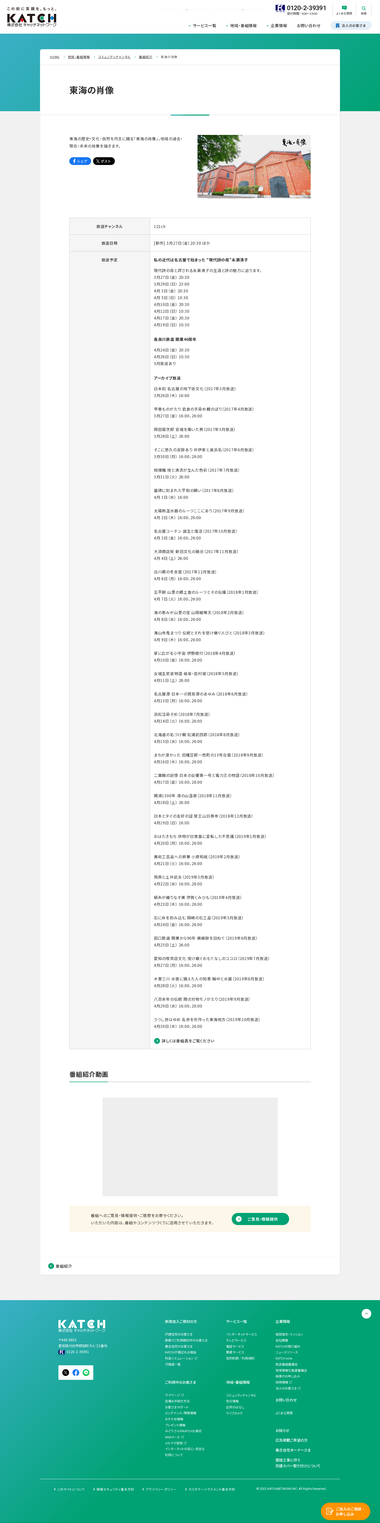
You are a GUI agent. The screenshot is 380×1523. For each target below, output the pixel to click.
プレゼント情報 (175, 1425)
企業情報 (279, 25)
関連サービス (235, 1352)
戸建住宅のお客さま (179, 1334)
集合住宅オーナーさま (293, 1450)
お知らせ (282, 1430)
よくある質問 (284, 1413)
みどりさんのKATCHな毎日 (183, 1431)
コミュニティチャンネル (241, 1395)
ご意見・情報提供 (263, 1219)
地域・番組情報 (243, 25)
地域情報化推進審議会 (291, 1370)
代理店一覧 (173, 1364)
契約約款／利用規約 (240, 1358)
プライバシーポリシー (161, 1489)
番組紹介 (64, 1266)
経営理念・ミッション (289, 1334)
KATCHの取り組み (288, 1346)
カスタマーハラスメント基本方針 (212, 1489)
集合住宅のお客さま (179, 1346)
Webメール (172, 1437)
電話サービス (235, 1346)
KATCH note (284, 1358)
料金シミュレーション (179, 1358)
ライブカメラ (234, 1413)
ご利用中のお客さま (180, 1382)
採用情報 (282, 1382)
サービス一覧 (204, 25)
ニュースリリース (287, 1352)
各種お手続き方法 (177, 1401)
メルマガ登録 (174, 1443)
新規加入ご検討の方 (181, 1321)
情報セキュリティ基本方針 (115, 1489)
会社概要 (282, 1340)
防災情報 (232, 1401)
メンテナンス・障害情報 (180, 1413)
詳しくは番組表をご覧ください (188, 1041)
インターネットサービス (241, 1334)
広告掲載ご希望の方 (292, 1440)
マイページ (172, 1395)
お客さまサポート (177, 1407)
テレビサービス (236, 1340)
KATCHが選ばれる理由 (180, 1352)
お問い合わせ (309, 25)
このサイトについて (71, 1489)
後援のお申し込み (288, 1376)
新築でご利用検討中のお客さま (186, 1340)
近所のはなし (235, 1407)
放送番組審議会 (287, 1364)
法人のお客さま (286, 1388)
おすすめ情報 (174, 1419)
